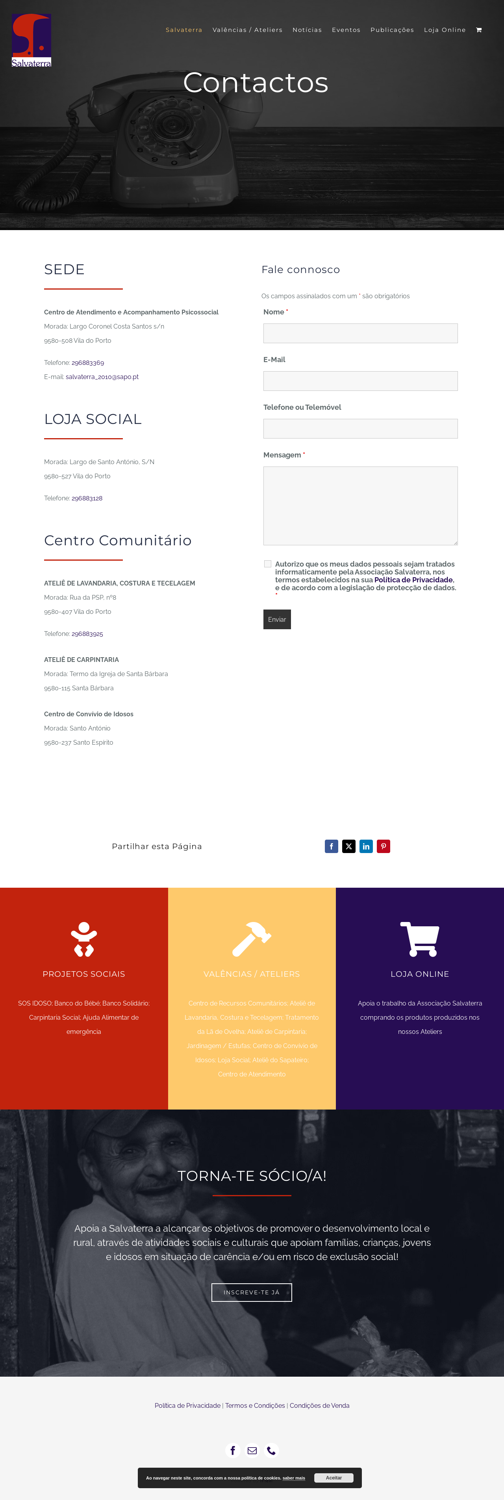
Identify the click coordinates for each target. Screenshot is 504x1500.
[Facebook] (331, 846)
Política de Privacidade (413, 580)
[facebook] (233, 1450)
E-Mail (274, 359)
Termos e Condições (255, 1405)
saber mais (294, 1478)
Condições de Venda (320, 1405)
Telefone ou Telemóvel (302, 407)
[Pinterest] (383, 846)
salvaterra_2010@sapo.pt (102, 377)
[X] (349, 846)
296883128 (87, 498)
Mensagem (284, 455)
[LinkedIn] (366, 846)
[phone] (271, 1450)
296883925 (87, 634)
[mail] (252, 1450)
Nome (275, 312)
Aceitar (334, 1478)
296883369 (88, 362)
